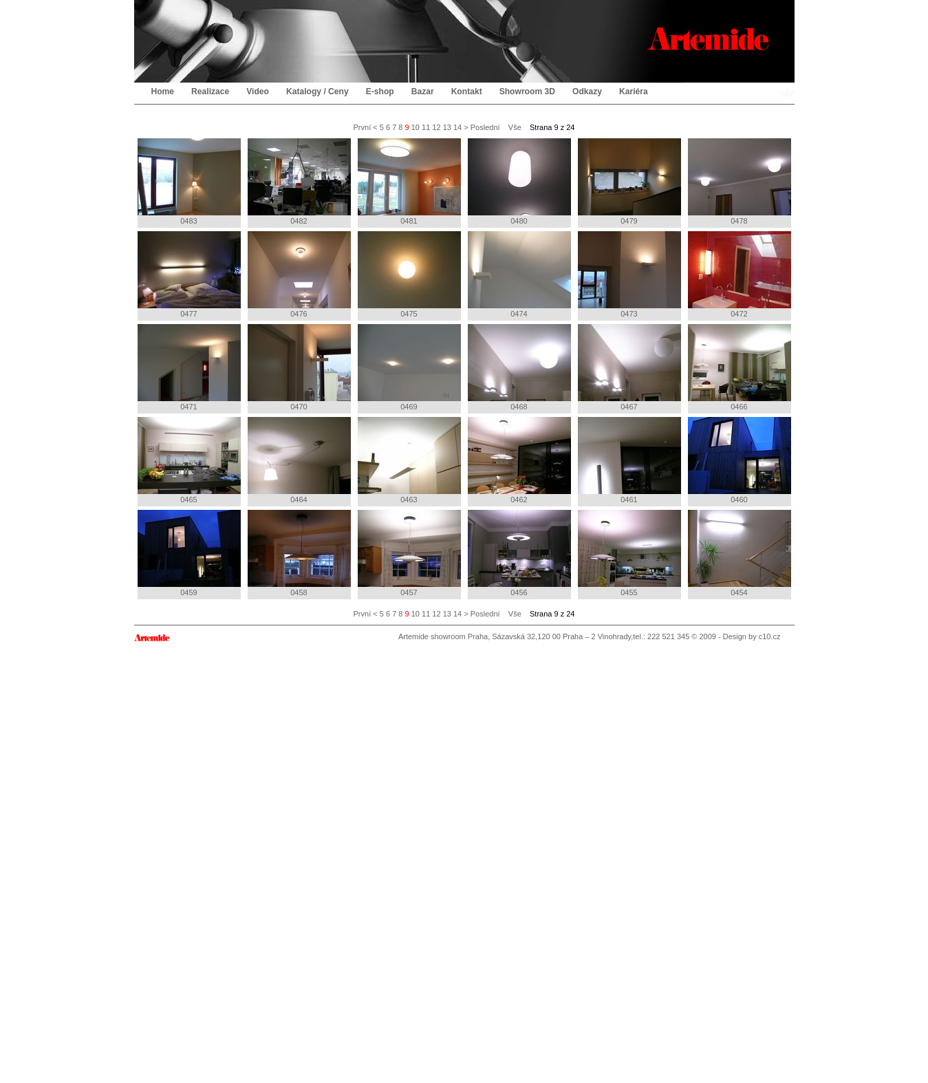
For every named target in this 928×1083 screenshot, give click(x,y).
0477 (189, 274)
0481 (409, 181)
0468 (519, 367)
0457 (409, 553)
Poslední (485, 127)
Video (257, 91)
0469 (409, 367)
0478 (739, 181)
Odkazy (587, 91)
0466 (739, 367)
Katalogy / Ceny (317, 91)
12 (436, 127)
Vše (514, 127)
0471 (189, 367)
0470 (299, 367)
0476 (299, 274)
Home (163, 91)
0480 (519, 181)
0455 (629, 553)
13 (447, 127)
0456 (519, 553)
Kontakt (466, 91)
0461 (629, 460)
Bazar (422, 91)
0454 (739, 553)
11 (426, 127)
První (362, 127)
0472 (739, 274)
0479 (629, 181)
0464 (299, 460)
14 (457, 127)
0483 (189, 181)
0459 (189, 553)
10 (415, 127)
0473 (629, 274)
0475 (409, 274)
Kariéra (633, 91)
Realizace (210, 91)
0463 (409, 460)
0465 (189, 460)
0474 (519, 274)
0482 (299, 181)
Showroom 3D (527, 91)
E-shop (380, 91)
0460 (739, 460)
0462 (519, 460)
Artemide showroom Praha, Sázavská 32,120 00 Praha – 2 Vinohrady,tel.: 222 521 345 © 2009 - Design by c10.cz (589, 636)
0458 (299, 553)
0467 (629, 367)
